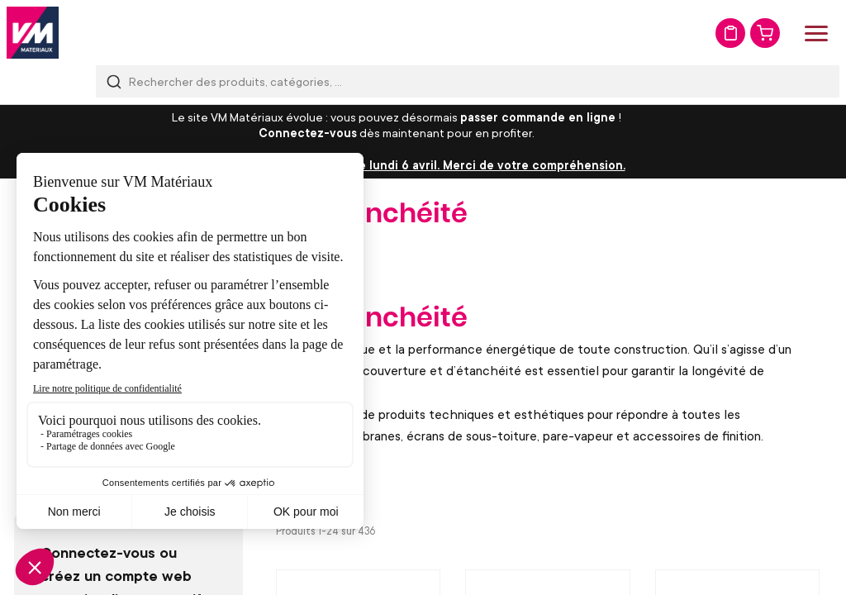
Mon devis (730, 33)
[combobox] (467, 81)
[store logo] (33, 33)
